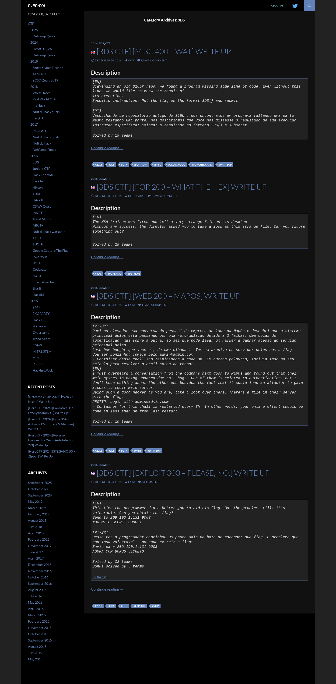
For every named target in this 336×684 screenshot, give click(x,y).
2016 (94, 43)
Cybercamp (41, 332)
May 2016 (35, 602)
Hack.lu (38, 320)
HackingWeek (43, 370)
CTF (107, 43)
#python (134, 273)
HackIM (38, 295)
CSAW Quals (42, 206)
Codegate (39, 269)
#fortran (140, 164)
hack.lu (38, 181)
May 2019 (35, 501)
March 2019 (37, 508)
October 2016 (38, 577)
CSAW (37, 345)
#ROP (155, 605)
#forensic (114, 273)
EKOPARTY (41, 313)
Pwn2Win (40, 257)
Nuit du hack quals (46, 112)
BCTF (37, 263)
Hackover (40, 326)
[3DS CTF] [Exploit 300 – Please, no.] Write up (183, 473)
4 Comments (151, 482)
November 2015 (40, 628)
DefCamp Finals (44, 150)
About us (277, 5)
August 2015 (37, 647)
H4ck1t (38, 200)
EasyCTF (39, 118)
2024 (34, 42)
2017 (34, 124)
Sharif (37, 288)
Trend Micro (42, 219)
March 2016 (37, 615)
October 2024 (38, 489)
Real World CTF (44, 99)
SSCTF (37, 276)
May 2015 (35, 659)
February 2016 (38, 621)
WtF (131, 60)
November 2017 (40, 546)
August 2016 (37, 590)
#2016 (98, 164)
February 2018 (38, 539)
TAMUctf (39, 74)
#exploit (140, 605)
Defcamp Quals (44, 36)
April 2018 (36, 533)
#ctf (124, 164)
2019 (34, 61)
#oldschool (176, 164)
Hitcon (38, 187)
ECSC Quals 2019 (45, 80)
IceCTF (38, 213)
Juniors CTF (41, 168)
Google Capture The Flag (50, 250)
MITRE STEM (42, 351)
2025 (34, 30)
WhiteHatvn (41, 93)
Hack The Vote (43, 175)
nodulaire (136, 196)
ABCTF (38, 225)
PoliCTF (39, 364)
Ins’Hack (39, 105)
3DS (101, 43)
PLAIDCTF (40, 131)
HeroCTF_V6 (42, 49)
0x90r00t (36, 5)
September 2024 (40, 495)
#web (137, 450)
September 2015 (40, 640)
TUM (36, 194)
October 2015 (38, 634)
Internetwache (43, 282)
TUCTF (38, 244)
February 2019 (38, 514)
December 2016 (39, 565)
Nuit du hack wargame (49, 232)
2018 (34, 87)
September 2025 (40, 483)
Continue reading (107, 147)
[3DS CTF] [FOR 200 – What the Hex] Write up (182, 186)
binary (99, 577)
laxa (131, 305)
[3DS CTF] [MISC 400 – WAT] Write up (164, 51)
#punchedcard (202, 164)
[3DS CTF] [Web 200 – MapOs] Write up (168, 296)
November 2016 (40, 571)
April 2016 (36, 609)
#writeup (225, 164)
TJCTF (37, 238)
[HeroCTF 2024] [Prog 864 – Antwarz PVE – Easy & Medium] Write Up (51, 424)
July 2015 (35, 653)
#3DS (111, 164)
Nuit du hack (42, 143)
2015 (34, 301)
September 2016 (40, 583)
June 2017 (35, 552)
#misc (157, 164)
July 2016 (35, 596)
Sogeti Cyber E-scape (48, 68)
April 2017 (36, 558)
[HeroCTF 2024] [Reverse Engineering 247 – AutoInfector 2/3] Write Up (51, 440)
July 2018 (35, 527)
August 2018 (37, 520)
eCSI (36, 358)
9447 (36, 307)
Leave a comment (154, 60)
